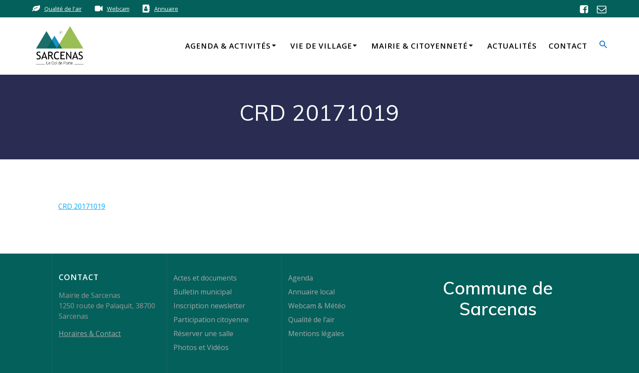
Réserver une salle (203, 333)
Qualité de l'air (63, 9)
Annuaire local (311, 292)
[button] (603, 46)
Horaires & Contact (90, 333)
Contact (568, 46)
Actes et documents (205, 278)
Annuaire (166, 9)
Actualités (512, 46)
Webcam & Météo (317, 305)
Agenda (300, 278)
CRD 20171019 (81, 206)
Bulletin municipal (202, 292)
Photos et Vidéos (201, 347)
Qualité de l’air (311, 319)
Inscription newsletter (209, 305)
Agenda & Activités (228, 46)
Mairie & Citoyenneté (419, 46)
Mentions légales (316, 333)
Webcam (118, 9)
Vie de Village (321, 46)
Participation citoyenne (211, 319)
